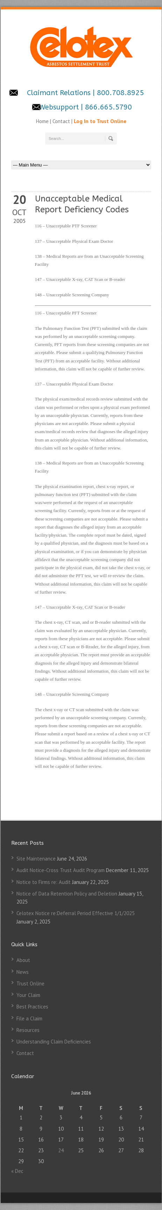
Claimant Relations (60, 93)
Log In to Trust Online (100, 121)
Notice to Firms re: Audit (43, 882)
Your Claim (28, 995)
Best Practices (32, 1006)
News (22, 972)
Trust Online (30, 983)
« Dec (17, 1171)
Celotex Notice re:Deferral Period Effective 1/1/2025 (75, 913)
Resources (28, 1030)
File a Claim (29, 1018)
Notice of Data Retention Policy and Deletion (66, 893)
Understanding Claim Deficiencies (53, 1041)
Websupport (59, 107)
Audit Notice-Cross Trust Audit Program (60, 870)
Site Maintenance (36, 858)
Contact (61, 121)
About (23, 960)
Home (43, 121)
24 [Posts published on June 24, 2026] (61, 1150)
